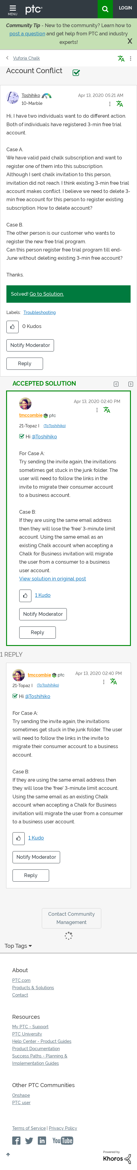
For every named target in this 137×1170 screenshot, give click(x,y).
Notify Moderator (30, 345)
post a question (27, 34)
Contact (20, 995)
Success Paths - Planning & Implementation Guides (39, 1060)
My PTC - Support (30, 1026)
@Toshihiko (44, 437)
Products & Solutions (33, 987)
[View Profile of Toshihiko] (31, 95)
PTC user (21, 1102)
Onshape (21, 1095)
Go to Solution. (47, 294)
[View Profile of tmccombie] (30, 415)
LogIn (125, 7)
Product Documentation (36, 1048)
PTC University (27, 1034)
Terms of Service (29, 1128)
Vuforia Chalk (26, 58)
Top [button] (8, 1154)
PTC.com (21, 980)
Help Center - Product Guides (41, 1041)
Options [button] (129, 58)
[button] (110, 104)
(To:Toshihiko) (55, 426)
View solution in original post (52, 579)
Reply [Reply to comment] (37, 632)
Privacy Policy (63, 1128)
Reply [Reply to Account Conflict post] (24, 363)
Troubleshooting (39, 312)
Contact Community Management (71, 918)
